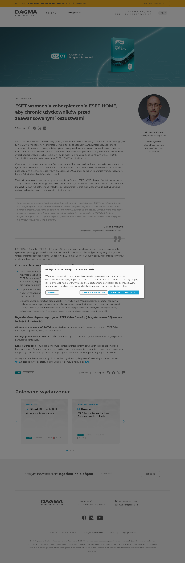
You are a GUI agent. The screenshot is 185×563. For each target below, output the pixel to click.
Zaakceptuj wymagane (93, 292)
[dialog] (92, 281)
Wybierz (52, 292)
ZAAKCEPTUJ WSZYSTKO (124, 292)
